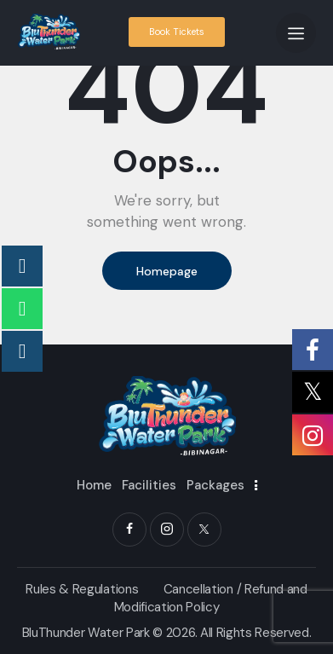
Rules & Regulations (82, 589)
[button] (296, 33)
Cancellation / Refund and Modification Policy (210, 598)
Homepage (167, 271)
